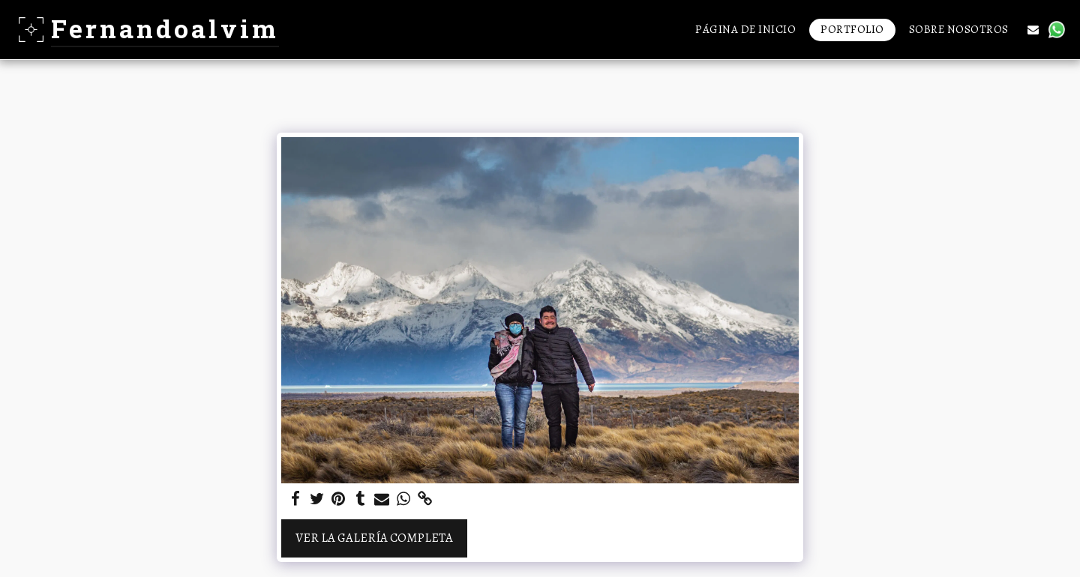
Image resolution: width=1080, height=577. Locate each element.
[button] (1033, 29)
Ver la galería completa (374, 537)
